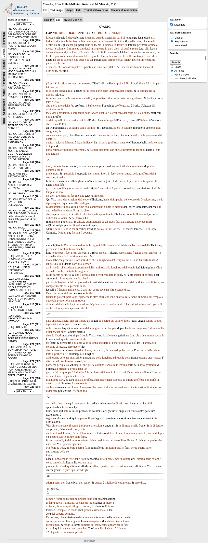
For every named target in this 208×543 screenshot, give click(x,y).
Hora (77, 260)
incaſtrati (104, 149)
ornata (69, 221)
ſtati (66, 256)
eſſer (138, 52)
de (88, 59)
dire (54, 444)
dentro (49, 44)
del (85, 56)
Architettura (67, 249)
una (153, 37)
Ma (83, 41)
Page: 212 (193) (31, 224)
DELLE (63, 33)
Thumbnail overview (96, 10)
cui (104, 528)
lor (56, 90)
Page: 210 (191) (31, 190)
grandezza (152, 135)
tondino (91, 127)
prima (151, 199)
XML (78, 10)
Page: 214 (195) (31, 253)
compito (69, 513)
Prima (76, 210)
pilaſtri (127, 59)
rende (67, 524)
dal (147, 83)
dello (87, 112)
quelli (137, 181)
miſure (70, 436)
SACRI (107, 33)
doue (132, 52)
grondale (61, 195)
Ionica (63, 218)
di (124, 37)
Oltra (61, 232)
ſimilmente (73, 48)
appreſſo (103, 214)
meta (122, 98)
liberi (58, 335)
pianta (67, 528)
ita (90, 411)
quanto (126, 105)
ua (47, 433)
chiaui (81, 149)
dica (55, 124)
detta (71, 267)
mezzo (79, 56)
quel (85, 188)
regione (50, 418)
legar (80, 142)
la (87, 41)
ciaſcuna (51, 304)
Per (48, 517)
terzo (79, 218)
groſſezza (76, 98)
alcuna (109, 387)
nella (79, 225)
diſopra (50, 94)
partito (70, 296)
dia (50, 41)
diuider (80, 372)
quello (153, 440)
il (86, 37)
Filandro (84, 433)
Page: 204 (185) (31, 40)
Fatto (63, 278)
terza (92, 90)
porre (117, 188)
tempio (91, 37)
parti (119, 37)
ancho (128, 252)
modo (69, 149)
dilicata (81, 221)
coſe (87, 206)
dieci (116, 48)
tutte (108, 206)
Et (55, 138)
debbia (86, 274)
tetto (97, 524)
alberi (112, 221)
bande (66, 304)
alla (66, 41)
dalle (110, 521)
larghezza (74, 41)
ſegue (81, 296)
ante (159, 320)
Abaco (95, 112)
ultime (142, 59)
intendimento (138, 433)
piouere (50, 466)
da (83, 98)
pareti (49, 63)
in (102, 41)
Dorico (115, 229)
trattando (74, 245)
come (57, 221)
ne (136, 48)
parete (146, 342)
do (47, 195)
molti (75, 229)
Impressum (89, 541)
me (84, 387)
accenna (104, 289)
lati (89, 289)
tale (54, 300)
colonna (144, 90)
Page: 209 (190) (31, 119)
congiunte (51, 131)
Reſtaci (131, 440)
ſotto (48, 354)
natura (130, 221)
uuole (60, 271)
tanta (104, 142)
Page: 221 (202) (31, 344)
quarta (141, 447)
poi (48, 116)
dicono (119, 181)
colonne (60, 48)
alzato (110, 528)
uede (65, 229)
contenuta (53, 524)
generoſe (68, 260)
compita (85, 524)
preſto (150, 166)
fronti (58, 498)
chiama (157, 466)
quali (143, 372)
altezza (63, 90)
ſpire (98, 98)
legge (138, 252)
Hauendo (51, 296)
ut (117, 411)
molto (117, 342)
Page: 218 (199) (31, 304)
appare (112, 524)
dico (86, 210)
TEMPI (117, 33)
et (126, 181)
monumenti (82, 256)
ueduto (54, 436)
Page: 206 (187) (31, 65)
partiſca (50, 282)
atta (77, 214)
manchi (101, 387)
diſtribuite (51, 70)
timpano (148, 181)
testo (126, 387)
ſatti (118, 221)
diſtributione (139, 304)
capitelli (58, 440)
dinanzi (113, 56)
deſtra (87, 52)
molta (161, 328)
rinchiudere (106, 274)
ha (110, 188)
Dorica (63, 214)
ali (153, 52)
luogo (51, 37)
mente (49, 48)
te (47, 90)
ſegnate (55, 532)
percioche (51, 249)
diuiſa (151, 260)
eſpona (50, 203)
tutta (71, 271)
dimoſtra (58, 462)
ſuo (73, 195)
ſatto (48, 101)
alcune (80, 206)
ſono (74, 52)
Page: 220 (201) (31, 324)
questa (129, 379)
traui (158, 127)
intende (80, 470)
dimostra (57, 425)
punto (83, 418)
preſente (58, 206)
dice (88, 260)
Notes (3, 92)
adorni (49, 229)
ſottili (72, 225)
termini (80, 328)
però (57, 229)
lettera (75, 390)
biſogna (56, 458)
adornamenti (127, 466)
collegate (57, 149)
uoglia (77, 364)
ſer (71, 304)
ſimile (127, 433)
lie (83, 429)
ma (99, 44)
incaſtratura (128, 149)
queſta (68, 376)
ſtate (85, 440)
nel (68, 195)
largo (90, 462)
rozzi (149, 221)
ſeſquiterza (96, 304)
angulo (141, 328)
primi (74, 252)
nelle (135, 59)
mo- (85, 390)
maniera (82, 528)
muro (55, 188)
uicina (108, 44)
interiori (74, 357)
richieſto (134, 135)
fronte (120, 44)
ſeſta (56, 101)
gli (75, 44)
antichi (153, 252)
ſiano (104, 59)
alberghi (82, 252)
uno (134, 328)
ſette (55, 379)
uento (115, 166)
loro (116, 135)
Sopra (116, 127)
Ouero (49, 293)
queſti (70, 466)
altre (51, 56)
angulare (103, 342)
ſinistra (155, 282)
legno (67, 188)
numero (67, 532)
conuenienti (96, 206)
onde (49, 300)
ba (133, 245)
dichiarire (143, 440)
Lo (98, 56)
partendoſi (59, 521)
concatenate (53, 135)
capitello (51, 109)
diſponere (86, 425)
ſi (67, 37)
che (145, 41)
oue (48, 210)
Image (69, 10)
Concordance (3, 107)
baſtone (92, 105)
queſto (52, 271)
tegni (139, 149)
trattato (140, 245)
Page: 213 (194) (31, 230)
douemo (87, 232)
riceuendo (92, 166)
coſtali (152, 188)
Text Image (56, 10)
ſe (62, 245)
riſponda (98, 195)
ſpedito (119, 199)
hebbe (55, 252)
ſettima (50, 87)
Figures (3, 64)
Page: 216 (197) (31, 264)
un (54, 98)
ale (90, 293)
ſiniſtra (105, 52)
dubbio (56, 433)
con (99, 105)
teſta (76, 289)
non (84, 166)
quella (131, 41)
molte (49, 260)
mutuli (97, 173)
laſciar (137, 274)
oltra (102, 458)
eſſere (60, 256)
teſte (71, 458)
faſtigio (76, 506)
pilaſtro (78, 342)
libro (123, 440)
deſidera (52, 390)
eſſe (59, 263)
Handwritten (3, 79)
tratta (60, 199)
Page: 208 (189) (31, 91)
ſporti (104, 173)
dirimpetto (114, 59)
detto (69, 210)
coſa (116, 387)
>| (81, 19)
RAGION (75, 33)
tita (48, 379)
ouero (113, 52)
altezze (109, 135)
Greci (144, 199)
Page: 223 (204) (31, 386)
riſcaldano (128, 166)
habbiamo (59, 210)
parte (138, 41)
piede (142, 221)
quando (100, 37)
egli (74, 444)
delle (87, 44)
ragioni (73, 199)
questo (65, 364)
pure (67, 470)
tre (132, 48)
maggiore (89, 357)
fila (103, 83)
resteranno (131, 296)
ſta (55, 218)
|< (51, 19)
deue (71, 37)
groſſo (118, 105)
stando (69, 429)
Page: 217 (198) (31, 276)
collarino (74, 127)
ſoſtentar (86, 214)
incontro (141, 350)
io (162, 199)
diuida (120, 41)
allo (147, 48)
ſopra (52, 146)
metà (61, 105)
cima (103, 188)
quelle (82, 59)
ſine (77, 195)
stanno (149, 320)
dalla (80, 52)
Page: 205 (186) (31, 51)
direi (149, 387)
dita (48, 153)
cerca (93, 433)
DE (100, 33)
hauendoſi (109, 199)
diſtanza (50, 331)
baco (124, 120)
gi (47, 188)
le (55, 48)
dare (74, 263)
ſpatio (124, 342)
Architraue (67, 361)
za (47, 120)
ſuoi (56, 184)
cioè (101, 252)
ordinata (153, 44)
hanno (70, 142)
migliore (109, 482)
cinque (50, 263)
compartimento (54, 286)
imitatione (95, 221)
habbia (84, 502)
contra (134, 411)
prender (63, 368)
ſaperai (65, 320)
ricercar (157, 357)
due (106, 41)
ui (110, 342)
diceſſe (119, 403)
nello (129, 56)
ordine (49, 218)
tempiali (50, 192)
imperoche (59, 166)
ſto (73, 232)
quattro (59, 56)
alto (48, 105)
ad (87, 221)
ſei (114, 37)
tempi (87, 482)
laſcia (117, 282)
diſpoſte (118, 83)
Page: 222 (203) (31, 378)
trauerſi (94, 149)
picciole (74, 286)
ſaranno (63, 289)
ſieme (89, 142)
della (51, 90)
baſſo (152, 83)
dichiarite (94, 440)
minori (62, 52)
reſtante (59, 41)
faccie (122, 528)
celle (93, 44)
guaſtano (51, 169)
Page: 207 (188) (31, 80)
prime (64, 83)
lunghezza (94, 41)
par (56, 87)
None (3, 121)
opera (49, 138)
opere (87, 199)
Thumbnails (3, 38)
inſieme (138, 166)
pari (65, 135)
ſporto (117, 447)
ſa (81, 462)
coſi (148, 56)
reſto (74, 440)
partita (56, 274)
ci (81, 429)
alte (110, 98)
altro (152, 328)
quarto (60, 98)
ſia (55, 44)
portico (149, 274)
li (97, 135)
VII (55, 33)
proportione (81, 267)
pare (48, 364)
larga (54, 153)
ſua (72, 105)
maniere (111, 245)
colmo (86, 506)
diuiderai (85, 48)
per (71, 44)
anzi (140, 387)
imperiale (77, 532)
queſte (127, 48)
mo (61, 192)
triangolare (95, 521)
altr (159, 206)
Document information (124, 10)
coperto (60, 513)
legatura (117, 517)
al (74, 56)
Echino (144, 120)
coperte (103, 466)
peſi (95, 214)
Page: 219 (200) (31, 312)
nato (48, 320)
